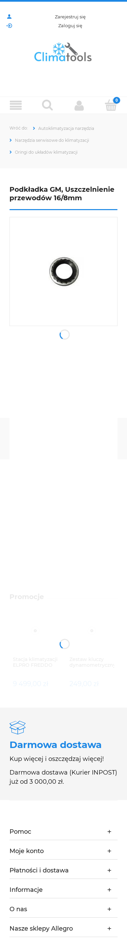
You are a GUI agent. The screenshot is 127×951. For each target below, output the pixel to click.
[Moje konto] (80, 105)
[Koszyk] (111, 105)
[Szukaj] (48, 105)
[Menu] (16, 105)
